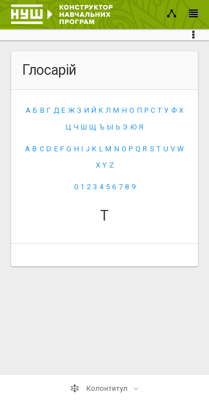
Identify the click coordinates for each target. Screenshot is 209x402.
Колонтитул (99, 388)
